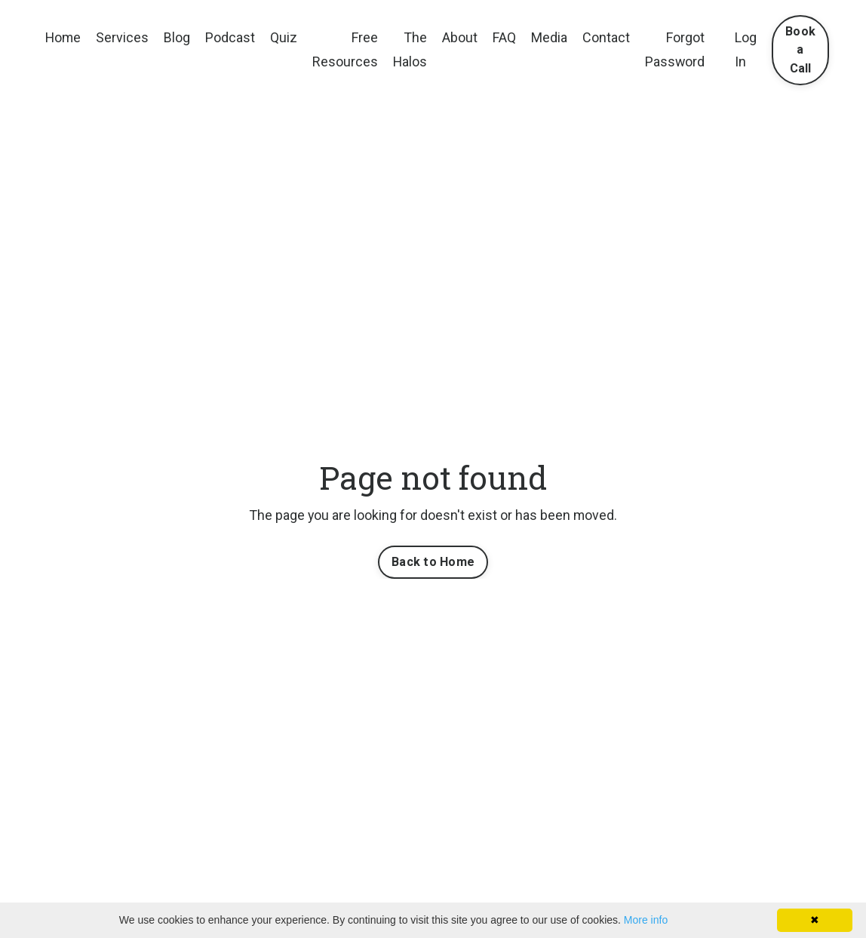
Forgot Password (677, 49)
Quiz (285, 37)
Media (551, 37)
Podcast (231, 37)
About (462, 37)
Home (63, 37)
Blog (178, 37)
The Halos (412, 49)
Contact (608, 37)
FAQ (506, 37)
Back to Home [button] (433, 562)
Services (123, 37)
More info (646, 920)
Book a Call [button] (803, 49)
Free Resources (346, 49)
